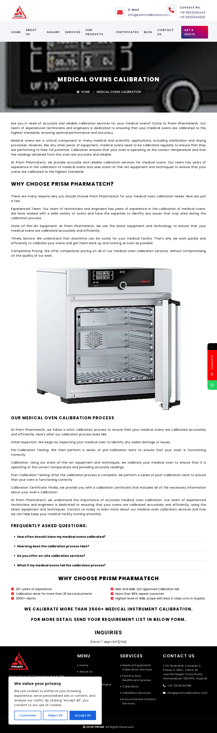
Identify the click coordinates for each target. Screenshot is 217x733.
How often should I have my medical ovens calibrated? (61, 534)
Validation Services (136, 690)
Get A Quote (189, 29)
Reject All (55, 715)
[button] (108, 534)
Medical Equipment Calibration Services (137, 665)
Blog (148, 30)
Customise (27, 715)
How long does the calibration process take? (53, 544)
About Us (31, 29)
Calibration (130, 684)
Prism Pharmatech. (183, 121)
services (73, 30)
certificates (127, 30)
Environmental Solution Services (139, 699)
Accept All (83, 715)
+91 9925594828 (192, 14)
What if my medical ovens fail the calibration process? (61, 563)
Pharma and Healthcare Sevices (136, 675)
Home (16, 30)
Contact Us (165, 29)
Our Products (94, 29)
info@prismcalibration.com (149, 12)
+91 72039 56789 (179, 683)
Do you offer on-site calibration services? (51, 553)
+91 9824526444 (192, 10)
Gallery (53, 30)
